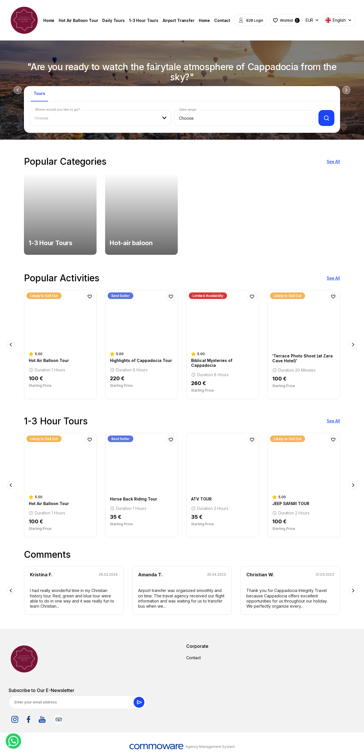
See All (333, 161)
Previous (18, 90)
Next (346, 90)
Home (48, 20)
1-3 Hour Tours (143, 20)
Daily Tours (113, 20)
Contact (222, 20)
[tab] (39, 96)
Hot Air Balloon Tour (78, 20)
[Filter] (326, 118)
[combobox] (100, 118)
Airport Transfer (179, 20)
